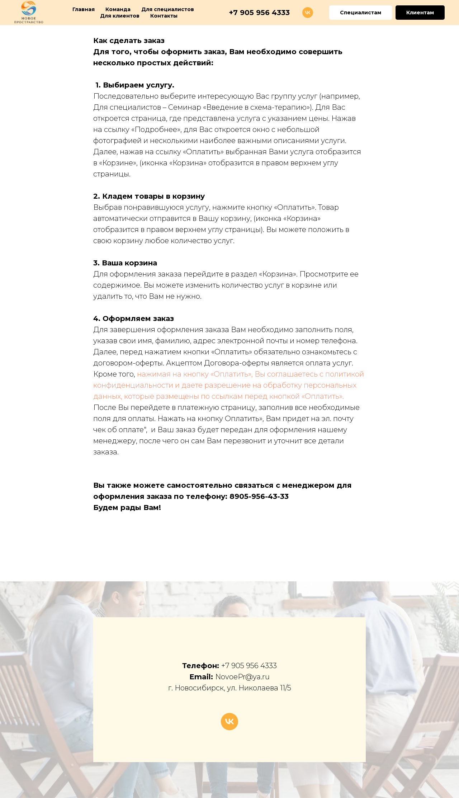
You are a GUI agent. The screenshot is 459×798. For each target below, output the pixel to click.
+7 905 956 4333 (249, 665)
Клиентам (420, 12)
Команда (118, 9)
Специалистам (360, 12)
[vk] (307, 12)
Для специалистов (167, 9)
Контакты (164, 16)
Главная (83, 9)
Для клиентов (119, 16)
